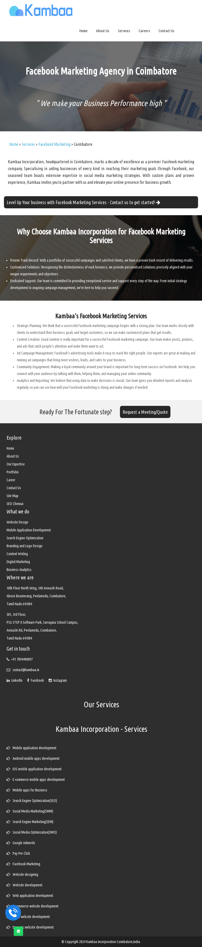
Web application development (30, 895)
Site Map (12, 496)
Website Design (17, 522)
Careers (144, 30)
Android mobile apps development (33, 758)
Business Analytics (19, 570)
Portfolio (13, 472)
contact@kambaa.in (26, 670)
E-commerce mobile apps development (36, 779)
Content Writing (17, 554)
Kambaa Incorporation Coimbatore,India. (113, 942)
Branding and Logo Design (24, 546)
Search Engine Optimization (25, 538)
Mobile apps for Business (27, 790)
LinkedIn (15, 680)
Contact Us (166, 30)
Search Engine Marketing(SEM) (30, 822)
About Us (102, 30)
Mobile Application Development (29, 530)
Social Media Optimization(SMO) (32, 832)
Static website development (28, 917)
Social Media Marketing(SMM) (30, 811)
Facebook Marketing (23, 864)
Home (83, 30)
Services (124, 30)
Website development (24, 885)
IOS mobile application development (34, 769)
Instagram (58, 680)
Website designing (22, 874)
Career (11, 480)
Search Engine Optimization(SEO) (32, 801)
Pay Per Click (18, 853)
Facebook (36, 680)
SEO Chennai (15, 504)
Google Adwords (21, 843)
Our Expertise (16, 464)
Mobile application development (31, 748)
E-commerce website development (32, 906)
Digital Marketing (18, 562)
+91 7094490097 (22, 659)
